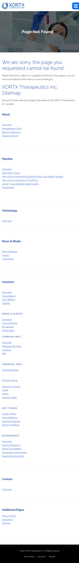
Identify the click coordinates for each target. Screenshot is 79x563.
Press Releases (9, 251)
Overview (7, 125)
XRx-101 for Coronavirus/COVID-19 (20, 180)
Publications (8, 187)
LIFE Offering (8, 299)
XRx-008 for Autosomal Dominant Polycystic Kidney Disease (32, 176)
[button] (75, 5)
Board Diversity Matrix (13, 456)
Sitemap (6, 523)
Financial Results (10, 370)
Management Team (12, 128)
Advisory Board (10, 136)
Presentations (9, 296)
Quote (5, 390)
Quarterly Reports (11, 421)
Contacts (6, 350)
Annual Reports (10, 417)
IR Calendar (8, 327)
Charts (5, 394)
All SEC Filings (9, 414)
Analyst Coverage (11, 386)
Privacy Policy (9, 516)
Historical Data (9, 397)
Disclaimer (7, 519)
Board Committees (11, 448)
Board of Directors (11, 132)
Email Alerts (8, 330)
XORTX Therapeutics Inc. (34, 551)
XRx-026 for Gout (11, 173)
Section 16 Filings (10, 425)
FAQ (4, 353)
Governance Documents (14, 452)
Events (5, 255)
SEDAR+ (6, 303)
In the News (8, 259)
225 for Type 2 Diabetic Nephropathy (20, 184)
